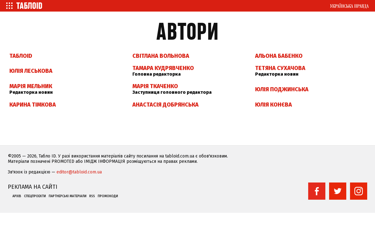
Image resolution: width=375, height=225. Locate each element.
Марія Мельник (30, 86)
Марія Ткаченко (155, 86)
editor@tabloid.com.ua (79, 172)
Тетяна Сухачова (280, 68)
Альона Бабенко (279, 55)
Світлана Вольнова (160, 55)
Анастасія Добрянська (165, 104)
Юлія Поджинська (281, 89)
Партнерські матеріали (67, 196)
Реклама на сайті (32, 186)
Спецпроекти (35, 196)
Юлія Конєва (273, 104)
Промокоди (108, 196)
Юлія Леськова (30, 71)
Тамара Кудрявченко (163, 68)
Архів (16, 196)
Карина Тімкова (32, 104)
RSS (92, 196)
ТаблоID (20, 55)
